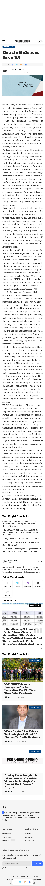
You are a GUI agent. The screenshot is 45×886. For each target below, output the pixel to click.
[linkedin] (38, 584)
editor (13, 69)
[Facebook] (39, 561)
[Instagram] (28, 584)
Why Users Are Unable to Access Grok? (21, 539)
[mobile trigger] (4, 41)
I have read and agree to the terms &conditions (19, 868)
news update (35, 605)
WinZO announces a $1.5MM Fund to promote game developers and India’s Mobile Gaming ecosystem (22, 523)
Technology (8, 47)
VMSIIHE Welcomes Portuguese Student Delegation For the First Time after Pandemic (20, 689)
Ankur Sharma (13, 560)
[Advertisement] (22, 21)
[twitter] (41, 561)
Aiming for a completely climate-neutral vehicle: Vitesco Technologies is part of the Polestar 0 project (21, 781)
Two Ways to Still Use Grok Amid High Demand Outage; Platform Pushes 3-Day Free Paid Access (20, 532)
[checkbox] (3, 868)
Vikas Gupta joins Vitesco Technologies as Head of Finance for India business (22, 734)
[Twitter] (17, 584)
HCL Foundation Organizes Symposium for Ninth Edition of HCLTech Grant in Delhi (21, 550)
